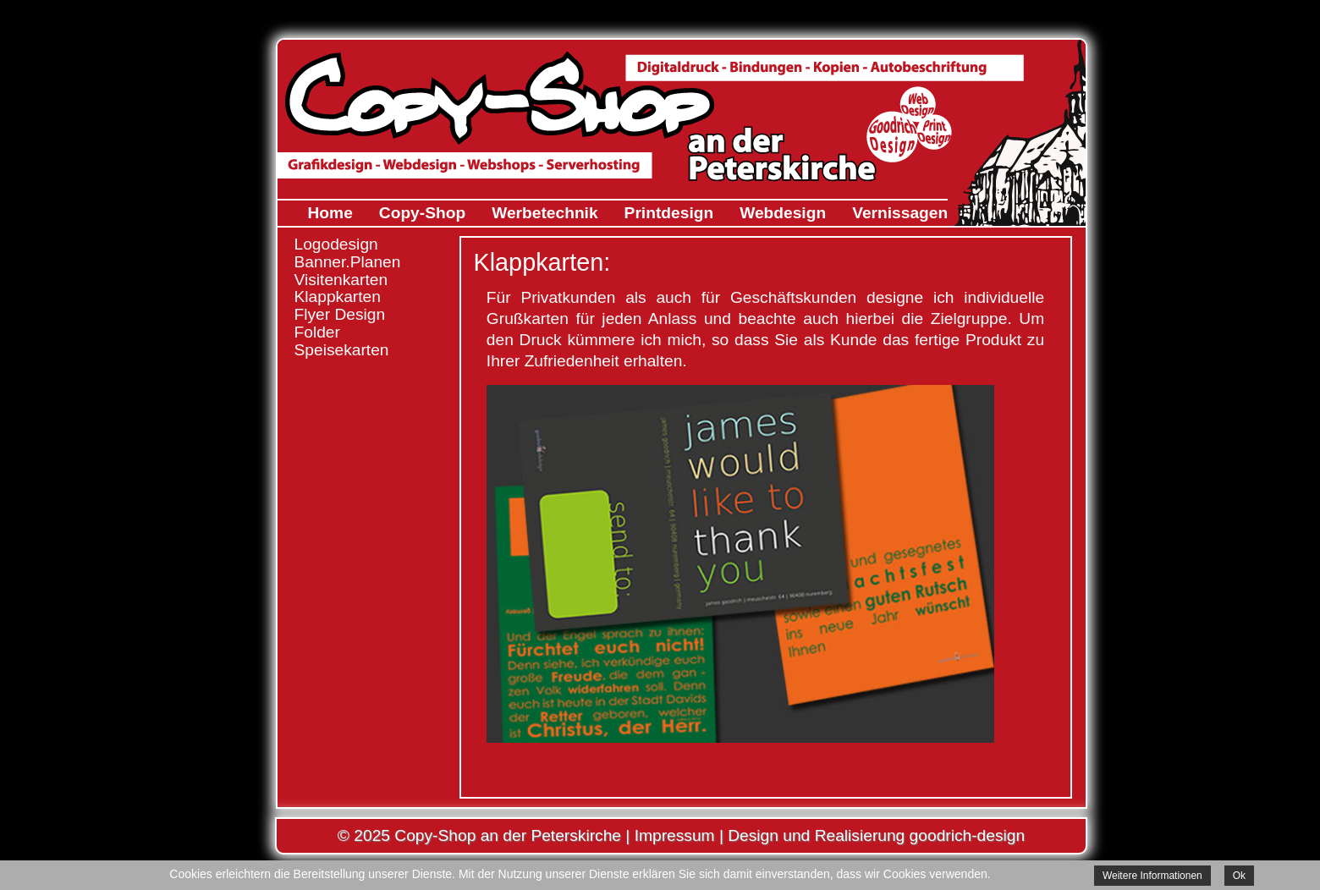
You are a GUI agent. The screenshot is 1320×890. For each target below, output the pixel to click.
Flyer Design (340, 314)
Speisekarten (341, 350)
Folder (317, 332)
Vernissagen (900, 213)
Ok (1239, 876)
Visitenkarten (341, 279)
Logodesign (336, 244)
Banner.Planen (347, 262)
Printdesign (669, 213)
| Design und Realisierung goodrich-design (870, 835)
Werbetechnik (544, 213)
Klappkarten (337, 296)
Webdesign (783, 213)
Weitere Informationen (1152, 876)
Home (330, 213)
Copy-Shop (422, 213)
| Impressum (668, 835)
